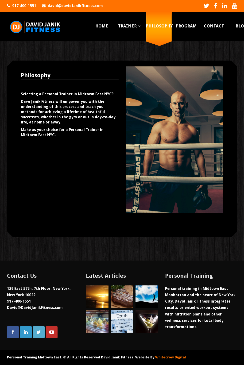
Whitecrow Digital (170, 357)
